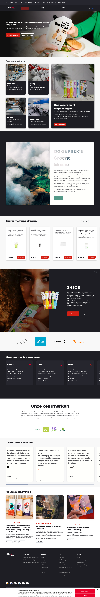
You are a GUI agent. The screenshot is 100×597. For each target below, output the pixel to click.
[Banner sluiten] (97, 580)
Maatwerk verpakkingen (63, 8)
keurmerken (24, 413)
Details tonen (21, 594)
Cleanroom (44, 570)
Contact (82, 8)
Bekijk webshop (27, 35)
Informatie (74, 8)
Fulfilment (44, 565)
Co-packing (44, 567)
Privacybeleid (80, 562)
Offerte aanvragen (82, 560)
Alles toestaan (84, 582)
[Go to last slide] (2, 34)
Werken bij (62, 575)
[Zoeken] (87, 8)
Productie (53, 8)
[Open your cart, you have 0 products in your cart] (90, 8)
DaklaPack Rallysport (65, 572)
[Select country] (93, 8)
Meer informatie (88, 314)
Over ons (61, 557)
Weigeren (84, 586)
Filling (42, 557)
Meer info (21, 257)
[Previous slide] (82, 221)
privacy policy (25, 589)
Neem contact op (42, 380)
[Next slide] (97, 34)
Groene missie (63, 565)
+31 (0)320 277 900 (11, 2)
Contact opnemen (13, 35)
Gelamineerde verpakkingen (31, 562)
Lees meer (58, 198)
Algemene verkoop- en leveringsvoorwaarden (83, 565)
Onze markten (44, 8)
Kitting (43, 560)
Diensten (34, 8)
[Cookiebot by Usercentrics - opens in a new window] (9, 594)
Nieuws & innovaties (64, 570)
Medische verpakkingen (29, 560)
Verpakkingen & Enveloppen (31, 557)
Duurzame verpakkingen (30, 565)
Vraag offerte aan (72, 314)
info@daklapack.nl (26, 2)
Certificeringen (63, 560)
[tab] (47, 53)
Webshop (25, 8)
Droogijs (43, 572)
